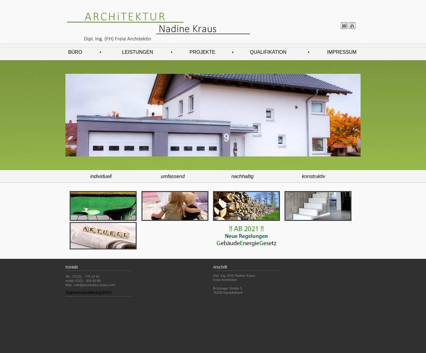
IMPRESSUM (342, 52)
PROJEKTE (202, 52)
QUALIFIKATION (268, 52)
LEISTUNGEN (137, 52)
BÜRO (75, 52)
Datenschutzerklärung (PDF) (88, 292)
